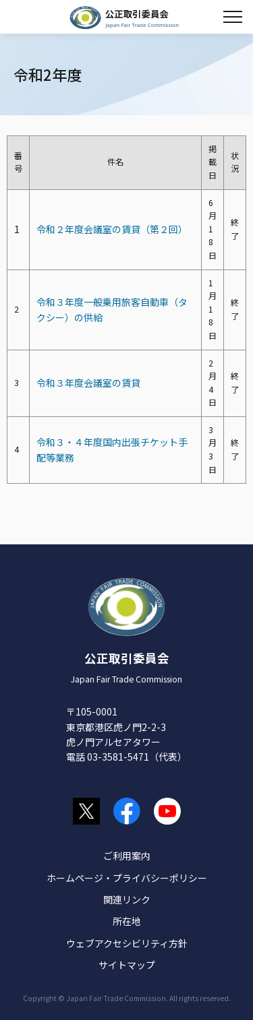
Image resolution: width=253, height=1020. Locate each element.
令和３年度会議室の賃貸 (88, 382)
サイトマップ (127, 964)
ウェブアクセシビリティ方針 (127, 943)
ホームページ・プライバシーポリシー (127, 878)
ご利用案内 (126, 855)
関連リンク (126, 899)
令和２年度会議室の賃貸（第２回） (112, 229)
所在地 (127, 921)
